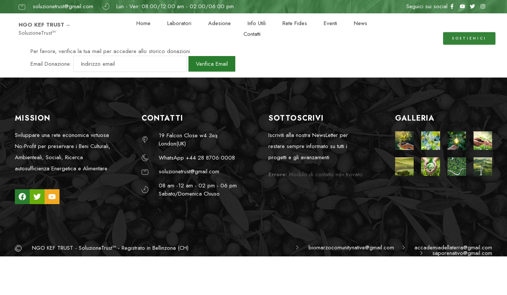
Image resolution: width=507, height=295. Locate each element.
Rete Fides (294, 19)
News (360, 19)
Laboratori (179, 19)
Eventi (330, 19)
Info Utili (257, 19)
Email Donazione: (50, 64)
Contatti (252, 30)
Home (143, 19)
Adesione (219, 19)
